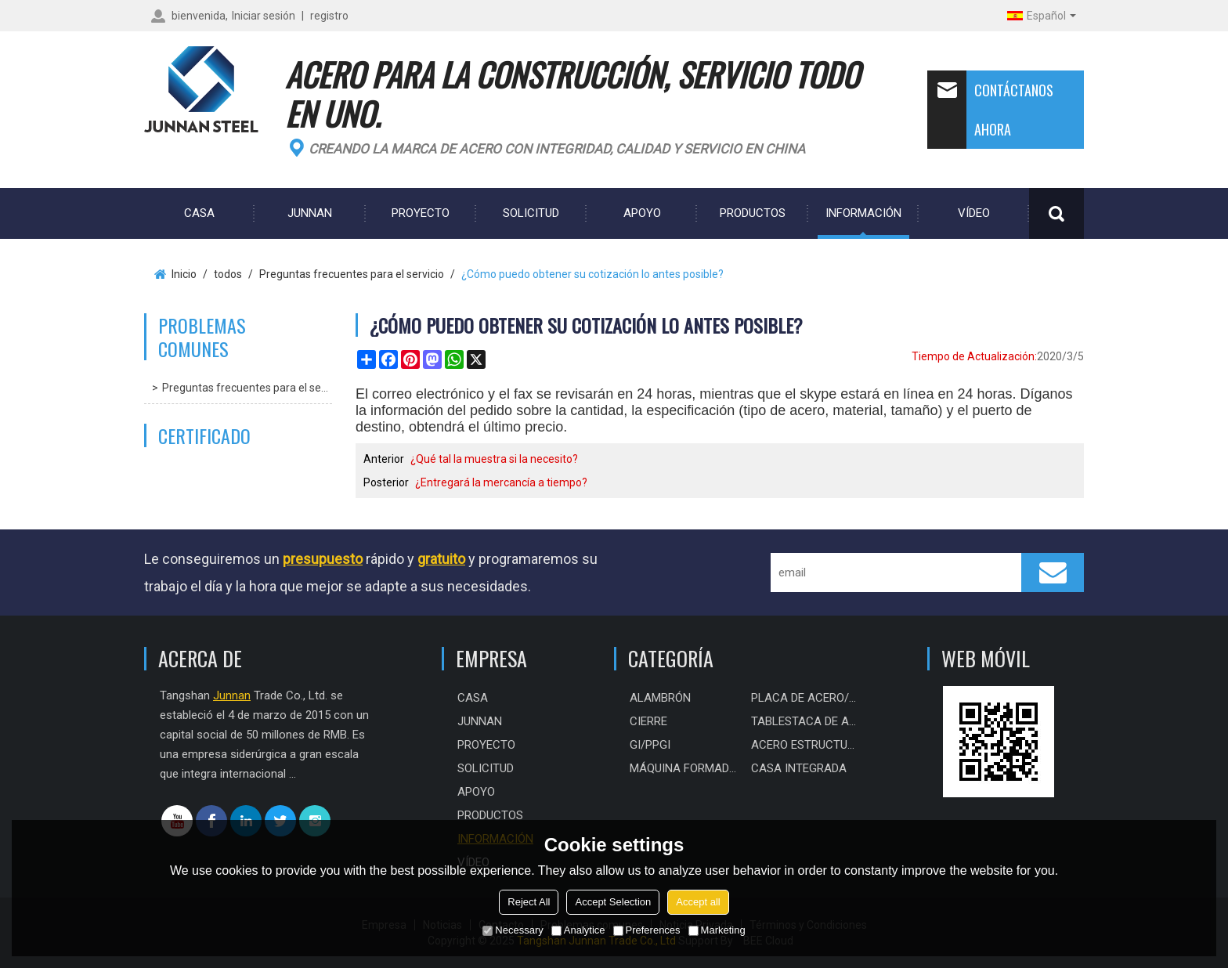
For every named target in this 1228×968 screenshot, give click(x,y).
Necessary (512, 930)
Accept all (698, 902)
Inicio (184, 274)
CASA (199, 213)
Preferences (647, 930)
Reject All (528, 902)
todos (228, 274)
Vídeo (974, 213)
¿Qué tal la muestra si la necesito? (494, 459)
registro (329, 15)
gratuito (441, 559)
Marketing (717, 930)
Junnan (309, 213)
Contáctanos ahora (990, 109)
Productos (753, 213)
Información (863, 213)
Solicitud (531, 213)
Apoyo (642, 213)
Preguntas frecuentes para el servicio (351, 274)
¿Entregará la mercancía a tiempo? (501, 482)
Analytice (578, 930)
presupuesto (323, 559)
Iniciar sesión (263, 15)
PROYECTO (421, 213)
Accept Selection (613, 902)
